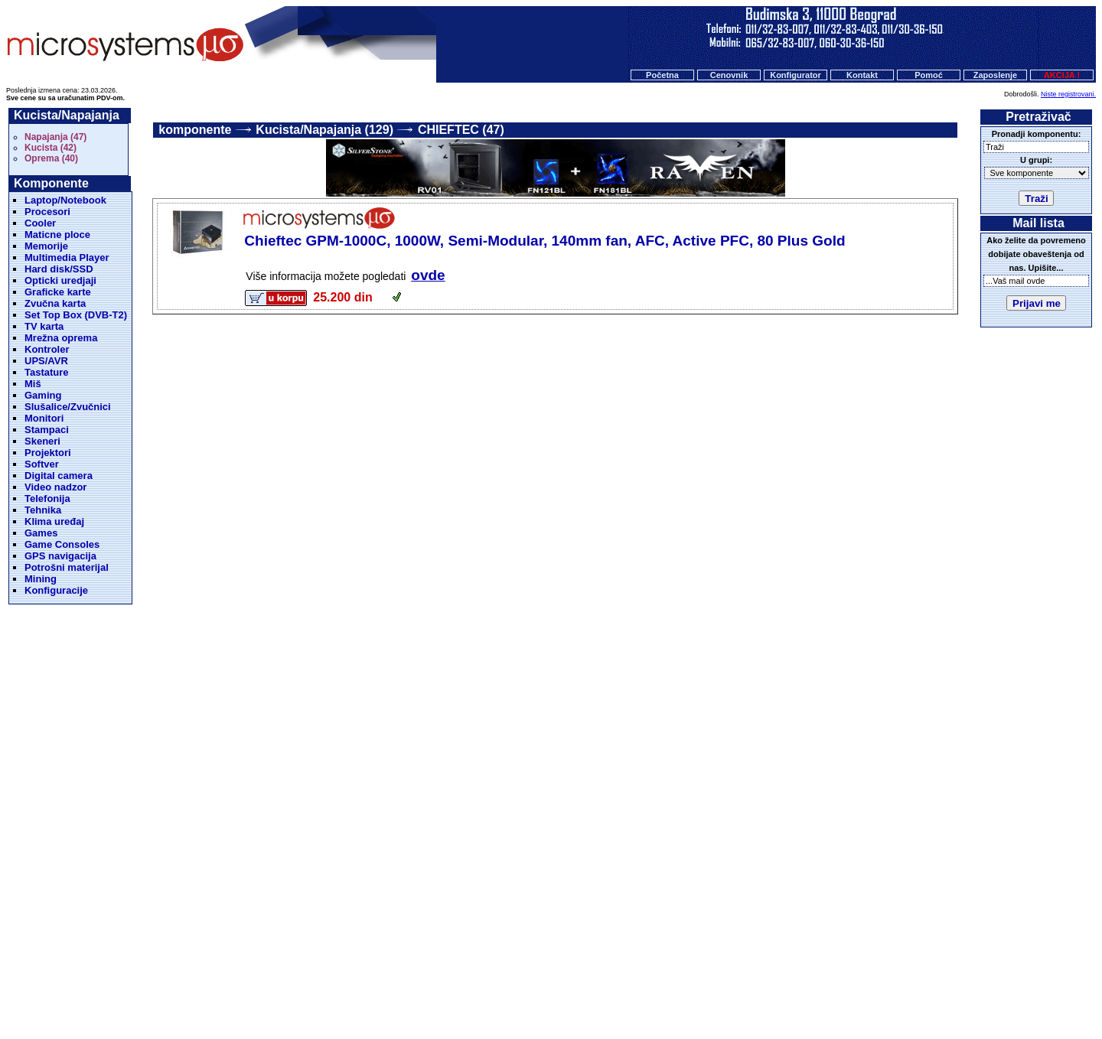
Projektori (47, 452)
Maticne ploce (57, 234)
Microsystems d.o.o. (564, 990)
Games (40, 533)
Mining (40, 579)
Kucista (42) (50, 147)
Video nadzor (55, 487)
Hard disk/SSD (58, 269)
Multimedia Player (66, 257)
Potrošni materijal (66, 567)
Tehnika (42, 510)
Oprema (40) (51, 158)
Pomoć (929, 75)
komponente (194, 129)
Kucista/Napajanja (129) (324, 129)
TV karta (44, 326)
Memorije (46, 246)
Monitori (44, 418)
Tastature (46, 372)
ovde (428, 275)
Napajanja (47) (55, 137)
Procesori (47, 211)
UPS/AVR (46, 360)
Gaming (42, 395)
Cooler (40, 223)
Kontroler (47, 349)
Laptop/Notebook (65, 200)
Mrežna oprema (60, 338)
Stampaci (46, 429)
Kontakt (862, 75)
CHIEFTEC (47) (461, 129)
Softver (41, 464)
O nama (603, 961)
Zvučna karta (55, 303)
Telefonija (47, 498)
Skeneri (42, 441)
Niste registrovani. (1068, 94)
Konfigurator (795, 75)
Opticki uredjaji (60, 280)
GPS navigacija (60, 556)
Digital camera (58, 475)
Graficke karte (57, 292)
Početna (662, 75)
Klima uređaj (54, 521)
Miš (32, 383)
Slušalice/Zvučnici (67, 406)
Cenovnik (729, 75)
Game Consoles (61, 544)
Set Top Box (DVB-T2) (75, 315)
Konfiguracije (56, 590)
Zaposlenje (995, 75)
